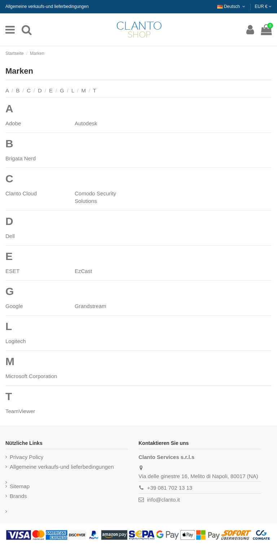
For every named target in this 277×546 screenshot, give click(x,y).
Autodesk (86, 123)
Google (14, 306)
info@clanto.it (163, 500)
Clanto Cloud (21, 193)
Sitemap (20, 486)
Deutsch (232, 6)
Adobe (13, 123)
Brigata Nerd (20, 158)
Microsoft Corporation (31, 376)
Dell (10, 236)
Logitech (15, 341)
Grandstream (90, 306)
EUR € (263, 6)
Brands (18, 496)
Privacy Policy (26, 457)
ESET (12, 271)
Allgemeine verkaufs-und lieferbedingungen (47, 6)
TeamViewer (20, 411)
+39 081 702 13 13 (170, 488)
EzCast (83, 271)
